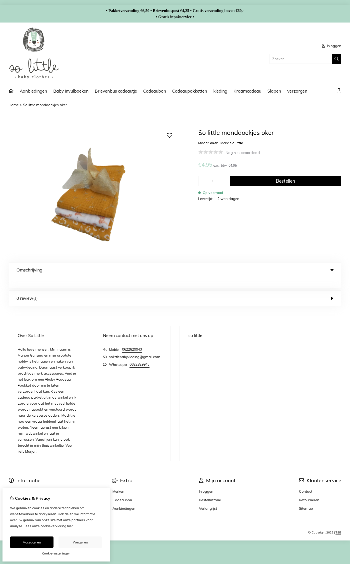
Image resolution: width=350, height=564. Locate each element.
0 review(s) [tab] (175, 288)
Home (14, 105)
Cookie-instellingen (56, 553)
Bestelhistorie (210, 489)
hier (70, 526)
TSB (338, 522)
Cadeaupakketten (189, 91)
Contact (305, 481)
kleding (220, 91)
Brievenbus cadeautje (116, 91)
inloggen (331, 46)
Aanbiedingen (33, 91)
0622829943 (132, 339)
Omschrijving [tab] (175, 269)
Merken (118, 481)
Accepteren (32, 542)
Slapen (274, 91)
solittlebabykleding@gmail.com (134, 346)
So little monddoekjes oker (45, 105)
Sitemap (306, 498)
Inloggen (206, 481)
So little (236, 143)
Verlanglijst (208, 498)
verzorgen (297, 91)
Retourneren (309, 489)
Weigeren (80, 542)
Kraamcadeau (247, 91)
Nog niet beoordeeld (243, 152)
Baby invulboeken (70, 91)
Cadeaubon (154, 91)
